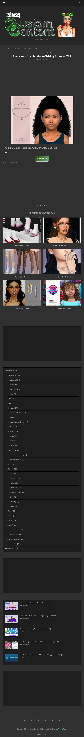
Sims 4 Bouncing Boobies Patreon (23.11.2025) (40, 629)
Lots (11, 464)
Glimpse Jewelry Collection (62, 277)
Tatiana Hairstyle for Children (62, 308)
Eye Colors (13, 427)
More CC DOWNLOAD (10, 163)
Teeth (13, 507)
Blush (13, 474)
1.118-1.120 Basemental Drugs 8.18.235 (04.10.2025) (42, 655)
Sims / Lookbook (15, 539)
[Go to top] (42, 734)
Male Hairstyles (17, 460)
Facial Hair (13, 432)
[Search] (80, 3)
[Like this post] (38, 206)
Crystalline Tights (22, 277)
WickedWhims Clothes (19, 422)
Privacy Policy (62, 729)
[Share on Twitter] (42, 206)
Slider (13, 394)
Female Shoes (16, 530)
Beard (13, 436)
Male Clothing (16, 417)
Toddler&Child (14, 544)
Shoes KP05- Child (22, 246)
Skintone (15, 389)
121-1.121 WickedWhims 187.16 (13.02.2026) (38, 616)
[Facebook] (24, 721)
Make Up (12, 469)
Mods (11, 511)
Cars (11, 399)
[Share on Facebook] (40, 206)
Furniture (13, 446)
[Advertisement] (42, 78)
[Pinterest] (38, 721)
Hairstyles (13, 450)
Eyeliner (14, 483)
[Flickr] (46, 721)
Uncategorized (11, 549)
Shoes (12, 525)
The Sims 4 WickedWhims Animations (36, 603)
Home (5, 49)
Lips (13, 497)
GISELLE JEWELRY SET (62, 246)
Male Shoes (15, 535)
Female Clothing (18, 413)
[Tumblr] (53, 721)
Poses (12, 521)
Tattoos (14, 502)
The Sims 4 (11, 371)
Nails (11, 516)
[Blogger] (60, 721)
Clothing (13, 408)
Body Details (14, 380)
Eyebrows (14, 441)
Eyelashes (15, 478)
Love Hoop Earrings (22, 308)
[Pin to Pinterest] (44, 206)
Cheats (11, 404)
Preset (14, 385)
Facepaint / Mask (17, 492)
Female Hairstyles (18, 455)
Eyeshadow (15, 488)
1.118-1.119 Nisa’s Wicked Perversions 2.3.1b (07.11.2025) (44, 642)
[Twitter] (31, 721)
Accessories (14, 375)
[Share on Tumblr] (46, 206)
